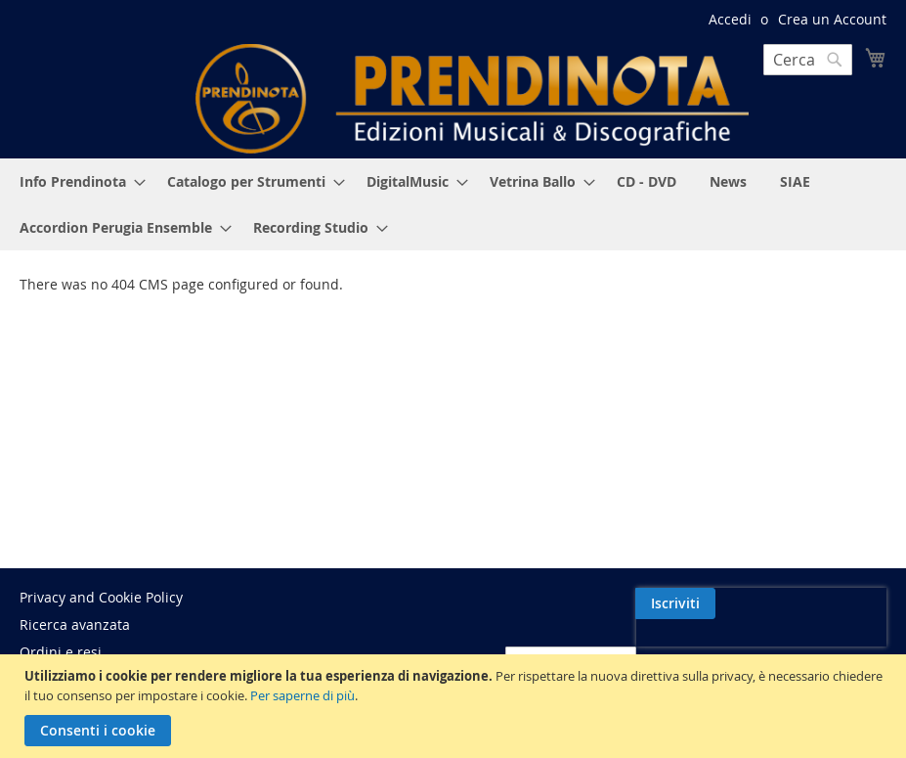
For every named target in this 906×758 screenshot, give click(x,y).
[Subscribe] (846, 603)
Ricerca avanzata (75, 624)
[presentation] (717, 648)
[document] (455, 706)
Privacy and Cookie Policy (101, 597)
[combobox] (807, 59)
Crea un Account (832, 19)
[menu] (453, 204)
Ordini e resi (61, 652)
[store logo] (472, 99)
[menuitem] (77, 181)
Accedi (730, 19)
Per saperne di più (302, 695)
